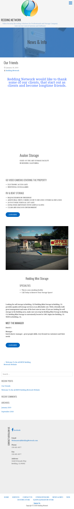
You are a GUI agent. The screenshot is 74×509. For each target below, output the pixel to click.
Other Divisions (42, 497)
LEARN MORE (13, 214)
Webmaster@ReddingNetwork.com (25, 440)
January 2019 (6, 408)
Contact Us (27, 497)
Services (15, 497)
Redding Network (11, 20)
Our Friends (5, 386)
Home (6, 497)
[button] (71, 2)
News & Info (58, 497)
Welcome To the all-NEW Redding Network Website (20, 390)
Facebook (16, 429)
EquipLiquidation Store (43, 500)
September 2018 (7, 412)
